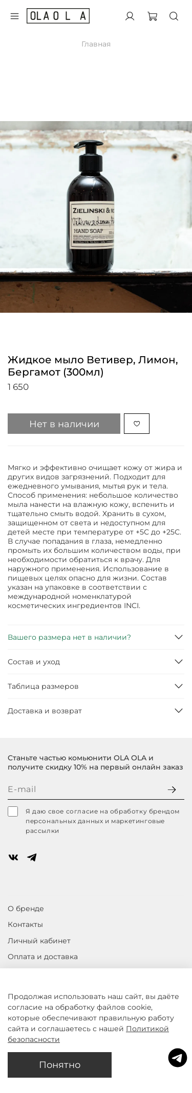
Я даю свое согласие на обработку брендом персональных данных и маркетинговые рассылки (94, 820)
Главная (96, 44)
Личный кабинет (39, 940)
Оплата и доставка (43, 956)
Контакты (25, 924)
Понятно (59, 1064)
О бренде (26, 908)
